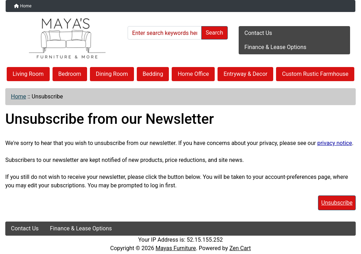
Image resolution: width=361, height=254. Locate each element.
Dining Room (112, 74)
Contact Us (258, 33)
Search (214, 32)
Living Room (28, 74)
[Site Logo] (64, 38)
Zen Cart (240, 248)
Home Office (193, 74)
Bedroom (69, 74)
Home (22, 6)
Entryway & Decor (245, 74)
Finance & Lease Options (275, 47)
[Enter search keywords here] (165, 33)
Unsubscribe (337, 202)
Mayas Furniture (175, 248)
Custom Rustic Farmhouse (315, 74)
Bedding (152, 74)
